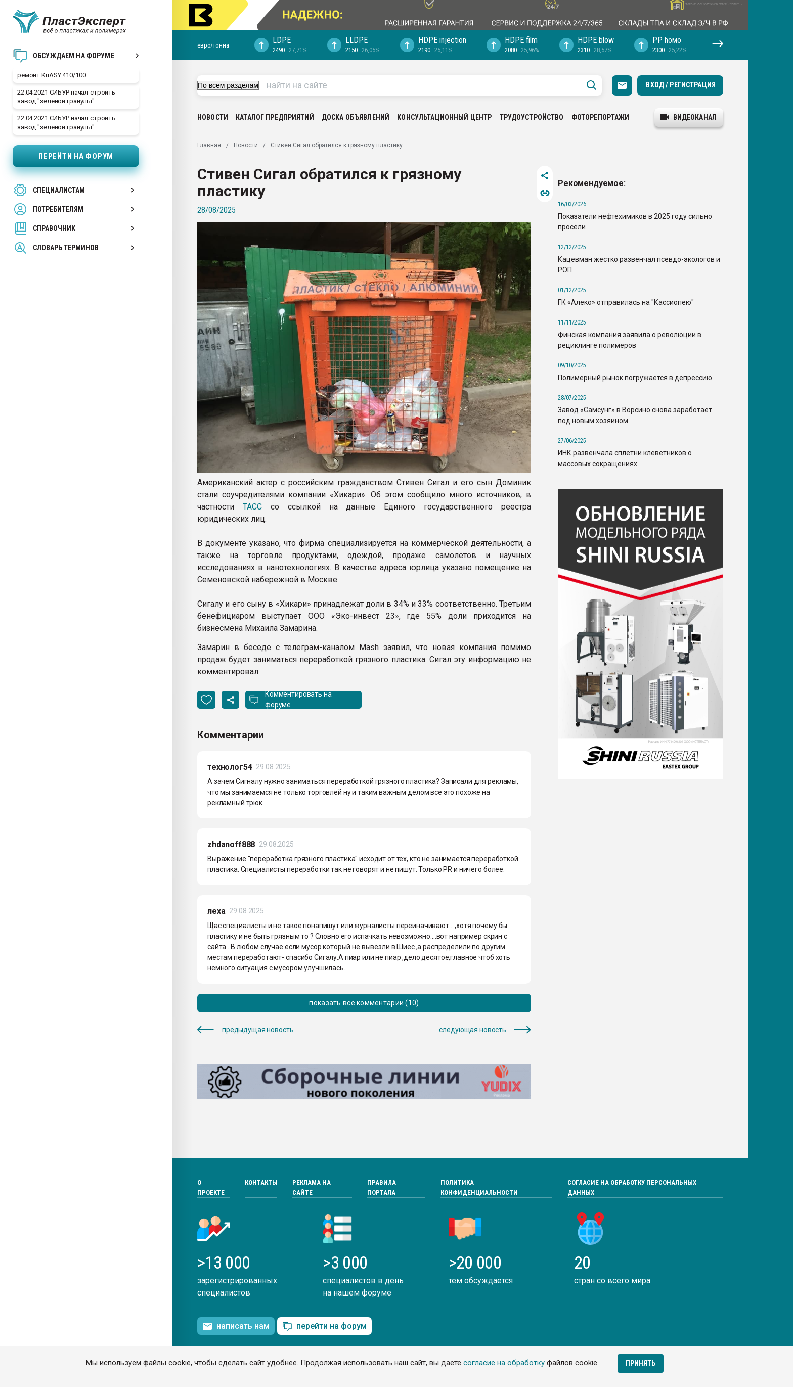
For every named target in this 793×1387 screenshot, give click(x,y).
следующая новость (485, 1030)
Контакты (261, 1182)
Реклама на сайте (311, 1187)
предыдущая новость (245, 1030)
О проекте (211, 1187)
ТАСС (252, 507)
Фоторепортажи (600, 117)
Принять (640, 1363)
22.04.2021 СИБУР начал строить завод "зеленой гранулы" (66, 96)
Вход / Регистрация (681, 85)
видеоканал (688, 117)
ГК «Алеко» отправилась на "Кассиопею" (626, 302)
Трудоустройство (532, 117)
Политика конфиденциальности (479, 1187)
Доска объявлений (355, 117)
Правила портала (381, 1187)
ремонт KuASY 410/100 (51, 75)
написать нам (236, 1326)
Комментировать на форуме (298, 699)
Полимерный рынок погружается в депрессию (635, 378)
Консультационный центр (444, 117)
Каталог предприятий (275, 117)
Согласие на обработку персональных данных (631, 1187)
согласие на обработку (504, 1362)
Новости (212, 117)
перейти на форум (324, 1326)
